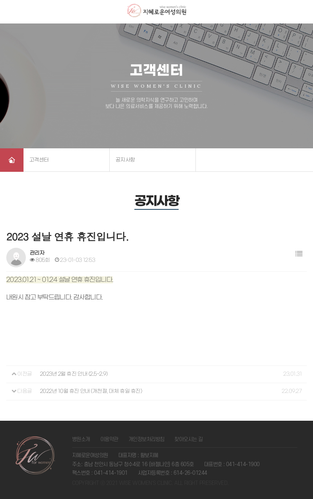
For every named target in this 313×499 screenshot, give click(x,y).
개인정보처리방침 (146, 439)
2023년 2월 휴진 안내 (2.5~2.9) (74, 374)
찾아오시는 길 (188, 439)
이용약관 (109, 439)
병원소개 (81, 439)
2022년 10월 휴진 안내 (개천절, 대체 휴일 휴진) (91, 391)
